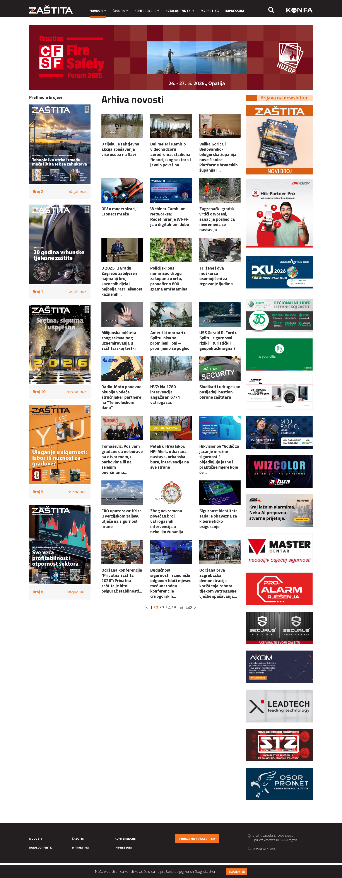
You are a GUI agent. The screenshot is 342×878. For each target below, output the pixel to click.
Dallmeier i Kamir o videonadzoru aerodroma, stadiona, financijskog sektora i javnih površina (171, 154)
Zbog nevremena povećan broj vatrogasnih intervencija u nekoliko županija (166, 521)
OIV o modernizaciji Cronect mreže (119, 211)
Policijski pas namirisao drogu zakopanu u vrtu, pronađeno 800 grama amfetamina (169, 278)
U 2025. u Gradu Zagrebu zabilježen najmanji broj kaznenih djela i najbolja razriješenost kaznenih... (121, 281)
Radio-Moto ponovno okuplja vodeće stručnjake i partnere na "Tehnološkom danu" (121, 397)
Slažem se (237, 871)
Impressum (234, 10)
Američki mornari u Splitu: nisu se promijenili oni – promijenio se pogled (170, 340)
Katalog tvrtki (180, 10)
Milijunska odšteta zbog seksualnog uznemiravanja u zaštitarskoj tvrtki (118, 340)
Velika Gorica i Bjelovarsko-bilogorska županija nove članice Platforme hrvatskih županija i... (218, 156)
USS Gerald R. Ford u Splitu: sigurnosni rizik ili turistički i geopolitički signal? (218, 340)
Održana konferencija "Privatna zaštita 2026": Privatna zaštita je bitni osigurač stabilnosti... (121, 580)
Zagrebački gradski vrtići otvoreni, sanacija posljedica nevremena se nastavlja (217, 219)
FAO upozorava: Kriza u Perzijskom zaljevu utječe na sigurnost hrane (121, 518)
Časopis (120, 10)
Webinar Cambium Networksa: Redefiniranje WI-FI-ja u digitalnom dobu (169, 216)
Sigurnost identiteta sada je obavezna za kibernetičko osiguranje (218, 518)
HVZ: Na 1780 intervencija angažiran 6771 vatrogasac (165, 394)
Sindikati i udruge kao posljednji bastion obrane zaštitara (219, 391)
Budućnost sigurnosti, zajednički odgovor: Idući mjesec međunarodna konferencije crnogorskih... (170, 583)
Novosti (98, 10)
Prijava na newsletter (197, 838)
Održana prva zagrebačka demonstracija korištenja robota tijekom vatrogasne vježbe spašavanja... (218, 583)
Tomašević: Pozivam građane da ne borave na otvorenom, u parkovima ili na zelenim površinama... (122, 459)
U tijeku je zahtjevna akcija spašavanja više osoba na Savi (120, 149)
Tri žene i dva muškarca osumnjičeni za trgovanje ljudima (216, 276)
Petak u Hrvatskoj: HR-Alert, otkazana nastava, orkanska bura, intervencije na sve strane (169, 456)
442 (188, 607)
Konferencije (147, 10)
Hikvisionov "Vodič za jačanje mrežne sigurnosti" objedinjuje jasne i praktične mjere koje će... (219, 459)
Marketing (210, 10)
